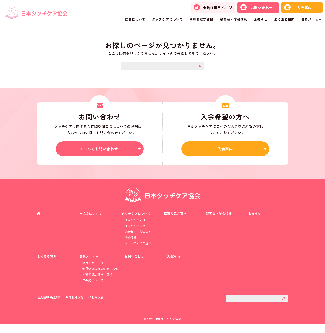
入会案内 (225, 149)
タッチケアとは (135, 223)
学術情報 (131, 241)
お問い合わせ (135, 261)
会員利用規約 (74, 306)
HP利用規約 (96, 306)
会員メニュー (311, 19)
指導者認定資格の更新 (97, 281)
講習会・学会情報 (233, 19)
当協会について (133, 19)
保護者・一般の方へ (138, 235)
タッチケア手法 (135, 229)
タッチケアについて (167, 19)
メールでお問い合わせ (99, 149)
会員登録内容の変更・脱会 (100, 275)
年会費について (92, 287)
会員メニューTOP (94, 269)
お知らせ (261, 19)
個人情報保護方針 (49, 306)
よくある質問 (284, 19)
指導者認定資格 (201, 19)
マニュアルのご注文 (138, 247)
